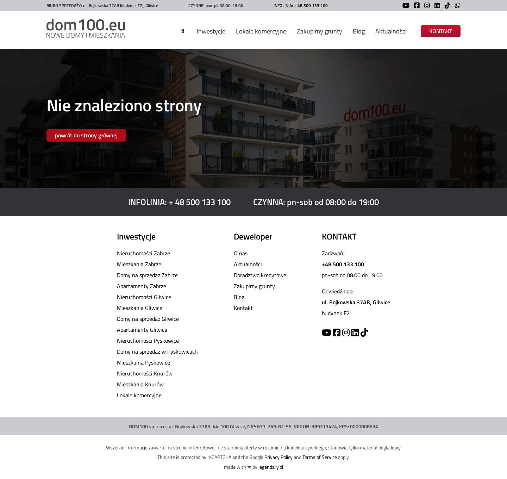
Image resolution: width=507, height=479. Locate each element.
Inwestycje (211, 31)
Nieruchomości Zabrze (143, 253)
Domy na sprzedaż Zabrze (147, 275)
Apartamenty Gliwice (142, 329)
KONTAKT (440, 31)
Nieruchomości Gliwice (144, 297)
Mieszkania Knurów (140, 384)
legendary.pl (270, 467)
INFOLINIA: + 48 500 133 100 (301, 5)
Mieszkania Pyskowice (143, 362)
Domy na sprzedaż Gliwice (148, 319)
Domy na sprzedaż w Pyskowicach (157, 351)
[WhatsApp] (456, 6)
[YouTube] (404, 6)
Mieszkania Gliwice (139, 308)
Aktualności (391, 31)
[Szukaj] (182, 31)
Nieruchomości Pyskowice (148, 340)
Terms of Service (319, 457)
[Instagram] (425, 6)
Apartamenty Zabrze (141, 286)
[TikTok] (445, 6)
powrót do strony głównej (86, 135)
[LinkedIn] (435, 6)
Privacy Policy (278, 457)
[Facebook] (415, 6)
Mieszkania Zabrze (139, 264)
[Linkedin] (355, 332)
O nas (241, 253)
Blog (359, 31)
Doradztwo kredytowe (260, 275)
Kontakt (243, 308)
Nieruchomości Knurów (145, 373)
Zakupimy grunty (319, 31)
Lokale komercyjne (261, 31)
